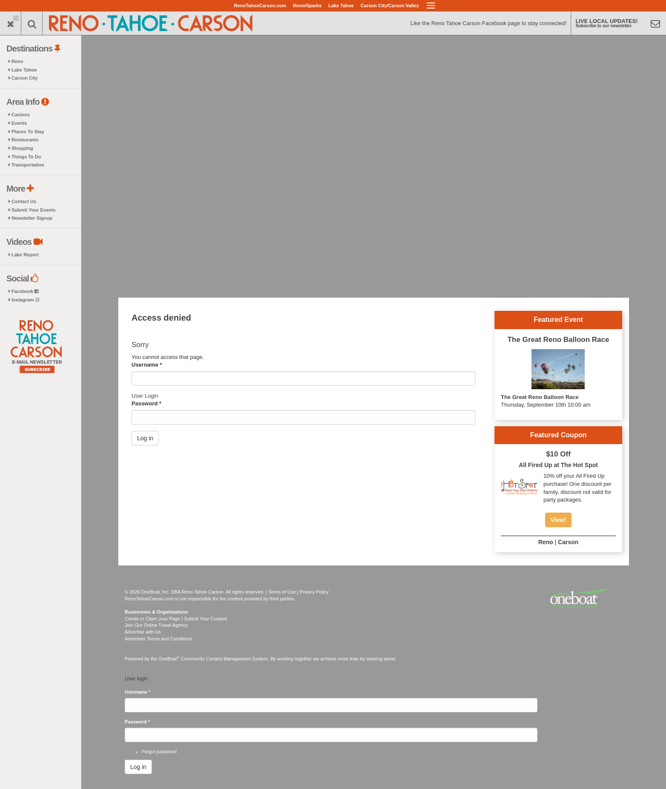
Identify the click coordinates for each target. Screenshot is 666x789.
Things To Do (26, 156)
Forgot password (159, 751)
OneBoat (169, 658)
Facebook (24, 291)
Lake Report (25, 254)
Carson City (24, 77)
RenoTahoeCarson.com (260, 5)
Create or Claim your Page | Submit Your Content (176, 618)
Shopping (22, 148)
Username (146, 365)
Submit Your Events (33, 209)
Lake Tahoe (341, 5)
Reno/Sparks (307, 5)
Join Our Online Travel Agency (156, 625)
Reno (17, 61)
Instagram (25, 299)
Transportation (27, 164)
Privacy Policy (314, 591)
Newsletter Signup (31, 218)
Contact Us (23, 201)
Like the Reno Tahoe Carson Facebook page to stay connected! (488, 23)
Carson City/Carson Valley (389, 5)
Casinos (20, 114)
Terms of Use (282, 591)
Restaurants (25, 139)
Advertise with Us (143, 631)
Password (146, 403)
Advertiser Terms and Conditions (158, 638)
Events (19, 123)
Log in (145, 438)
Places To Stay (27, 131)
